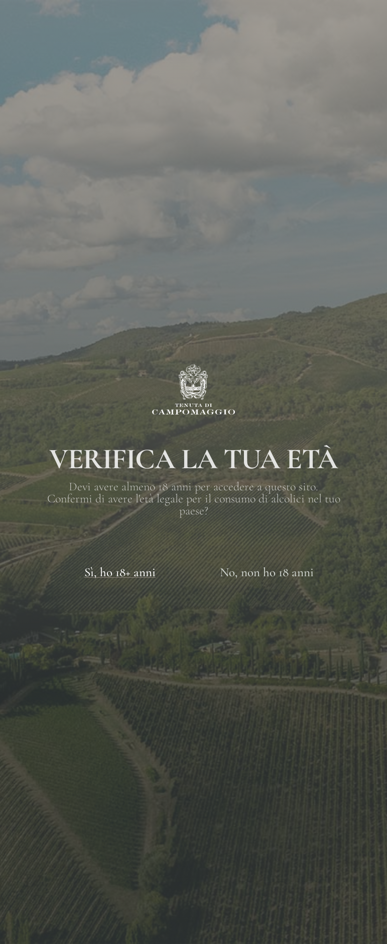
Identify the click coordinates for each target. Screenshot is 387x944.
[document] (193, 472)
